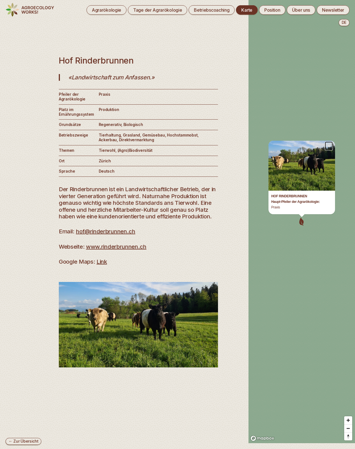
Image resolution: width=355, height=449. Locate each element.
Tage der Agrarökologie (157, 10)
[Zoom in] (348, 407)
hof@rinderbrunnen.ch (105, 231)
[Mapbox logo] (262, 425)
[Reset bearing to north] (348, 423)
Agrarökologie (106, 10)
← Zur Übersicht (23, 441)
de (344, 22)
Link (102, 261)
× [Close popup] (329, 24)
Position (272, 10)
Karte (246, 10)
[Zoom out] (348, 415)
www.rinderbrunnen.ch (116, 246)
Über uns (301, 10)
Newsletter (333, 10)
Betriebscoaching (211, 10)
